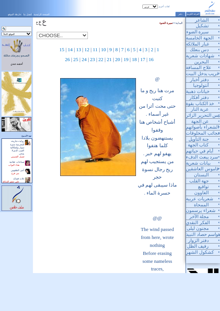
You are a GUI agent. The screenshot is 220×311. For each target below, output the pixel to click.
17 (142, 59)
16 (151, 59)
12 (86, 49)
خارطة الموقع (14, 14)
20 (117, 59)
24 (84, 59)
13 (78, 49)
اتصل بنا (27, 14)
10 (103, 49)
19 (125, 59)
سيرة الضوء (166, 23)
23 (92, 59)
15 (61, 49)
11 (95, 49)
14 (70, 49)
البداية (179, 23)
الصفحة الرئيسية (42, 14)
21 (109, 59)
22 (100, 59)
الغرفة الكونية (193, 14)
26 (67, 59)
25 (75, 59)
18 (134, 59)
